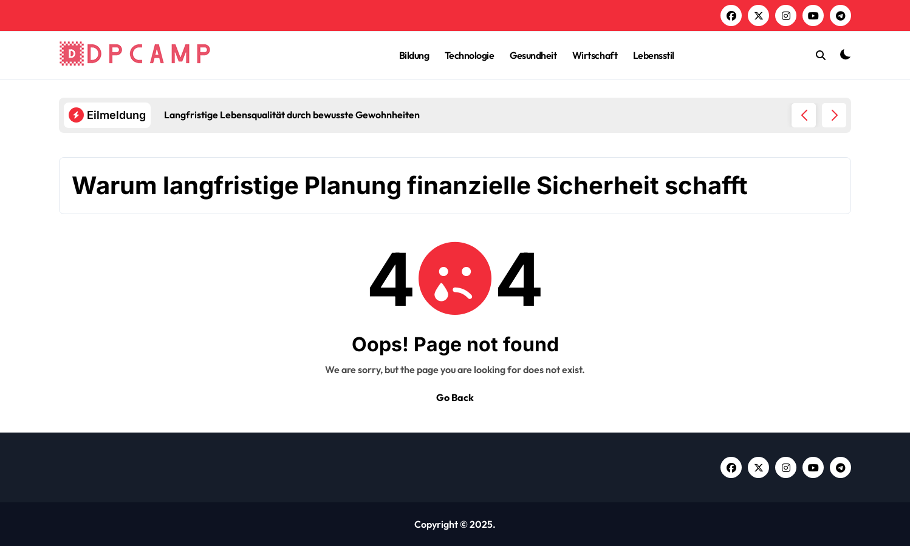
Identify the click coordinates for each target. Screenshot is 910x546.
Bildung (414, 55)
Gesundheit (533, 55)
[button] (834, 115)
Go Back (455, 397)
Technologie (469, 55)
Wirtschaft (594, 55)
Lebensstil (653, 55)
